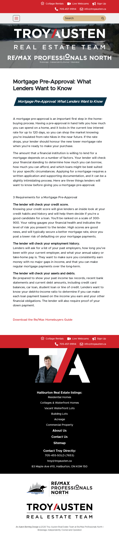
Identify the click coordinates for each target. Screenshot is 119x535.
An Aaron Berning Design (27, 527)
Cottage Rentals (52, 4)
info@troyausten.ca (93, 9)
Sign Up (99, 4)
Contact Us (59, 437)
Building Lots (59, 413)
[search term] (81, 18)
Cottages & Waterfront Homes (59, 402)
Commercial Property (59, 425)
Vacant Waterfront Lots (59, 408)
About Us (59, 430)
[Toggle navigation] (16, 18)
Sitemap (59, 443)
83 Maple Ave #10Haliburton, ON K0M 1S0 (59, 466)
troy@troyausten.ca (59, 461)
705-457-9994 (65, 9)
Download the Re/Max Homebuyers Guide (43, 319)
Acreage (59, 419)
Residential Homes (59, 397)
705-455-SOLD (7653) (59, 455)
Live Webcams (78, 4)
